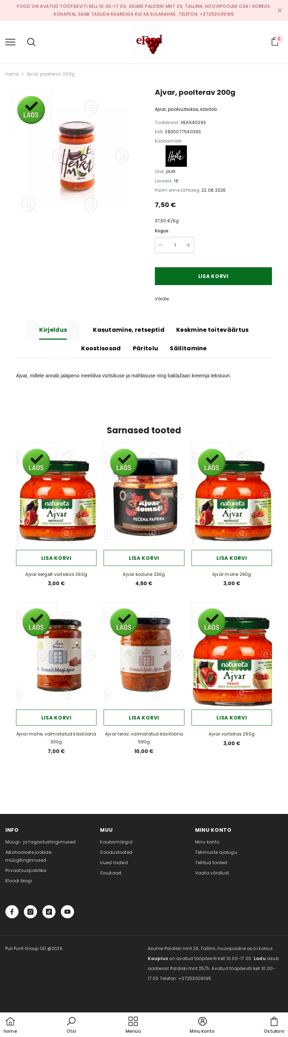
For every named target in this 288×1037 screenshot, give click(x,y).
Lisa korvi (213, 276)
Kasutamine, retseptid (128, 330)
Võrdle (162, 299)
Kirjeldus (53, 330)
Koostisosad (101, 348)
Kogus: (162, 231)
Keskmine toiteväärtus (212, 330)
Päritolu (145, 348)
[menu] (10, 42)
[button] (71, 1025)
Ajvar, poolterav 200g (50, 74)
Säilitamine (188, 348)
